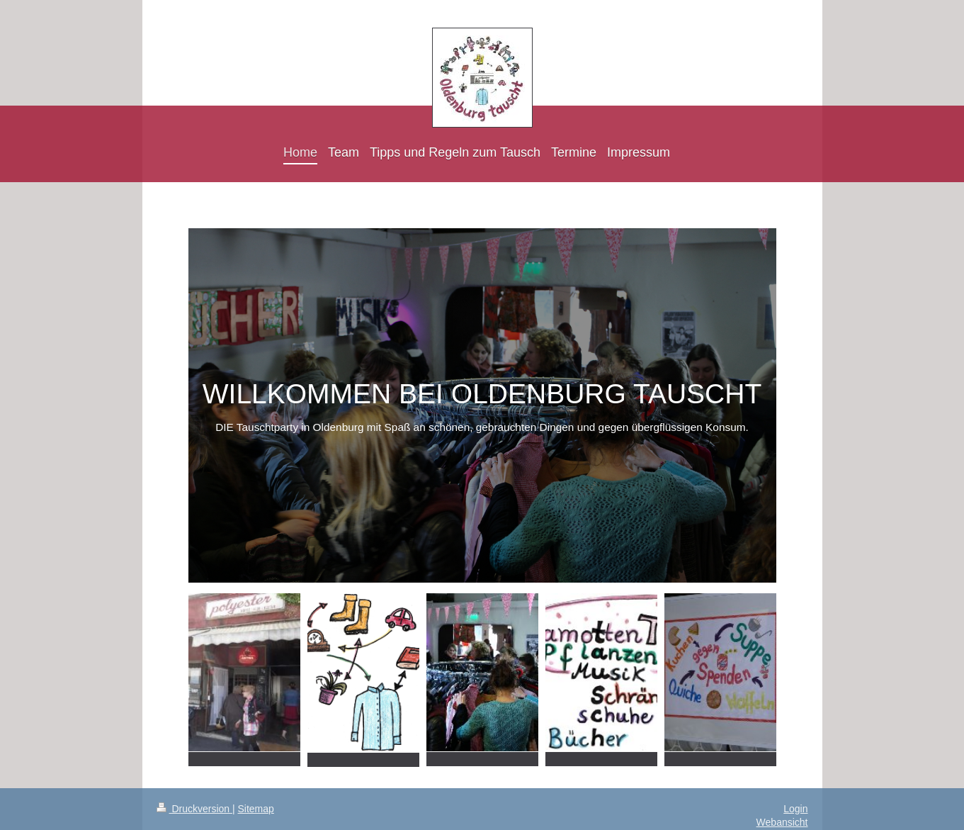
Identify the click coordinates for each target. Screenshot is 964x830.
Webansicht (782, 822)
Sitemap (256, 808)
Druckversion (194, 808)
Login (795, 808)
